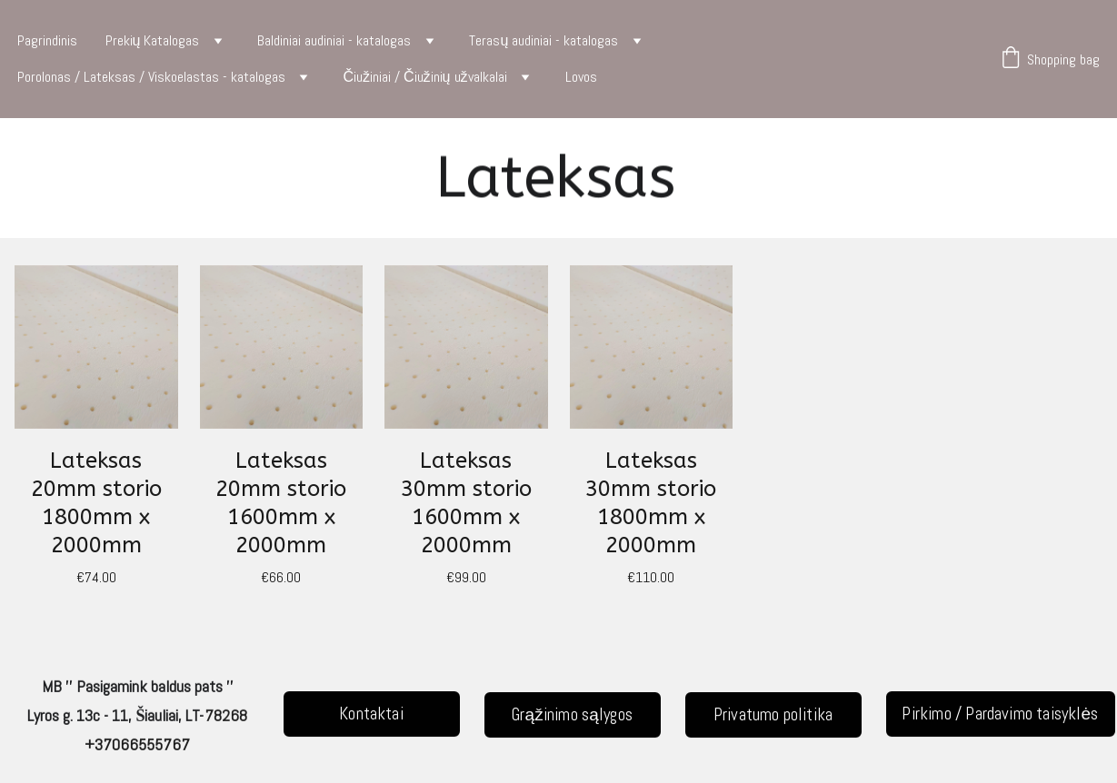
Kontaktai (371, 713)
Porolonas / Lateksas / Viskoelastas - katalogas (151, 76)
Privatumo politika (773, 714)
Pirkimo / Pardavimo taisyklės (1000, 713)
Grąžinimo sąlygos (572, 714)
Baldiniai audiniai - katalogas (334, 40)
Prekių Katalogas (152, 40)
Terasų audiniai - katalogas (543, 40)
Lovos (581, 76)
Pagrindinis (47, 40)
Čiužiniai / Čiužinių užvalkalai (425, 76)
